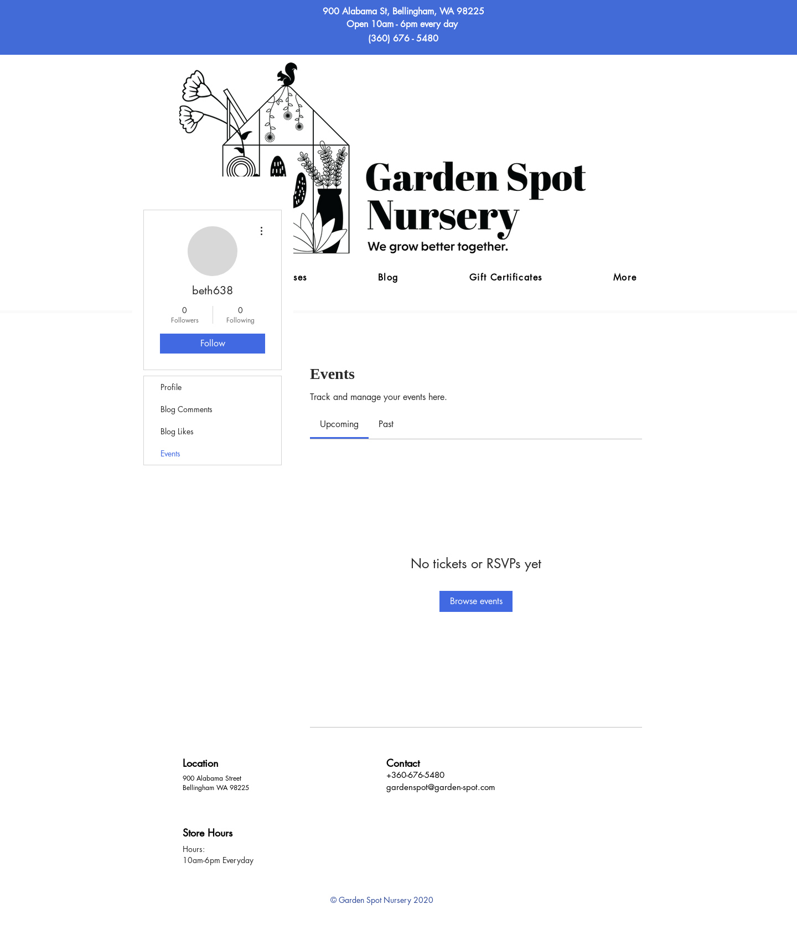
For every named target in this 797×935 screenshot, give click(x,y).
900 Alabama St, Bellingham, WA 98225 (403, 11)
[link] (339, 424)
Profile (171, 387)
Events (170, 453)
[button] (625, 278)
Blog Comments (187, 409)
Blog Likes (177, 431)
